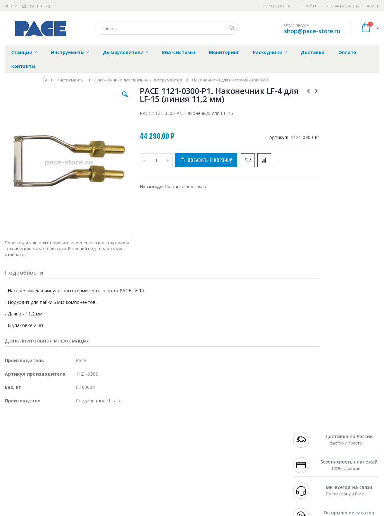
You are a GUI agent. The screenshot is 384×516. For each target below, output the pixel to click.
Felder (56, 447)
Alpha (38, 447)
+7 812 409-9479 (308, 435)
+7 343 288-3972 (308, 441)
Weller (72, 428)
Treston (12, 472)
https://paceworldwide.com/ (129, 511)
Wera (54, 485)
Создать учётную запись (353, 6)
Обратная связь (279, 6)
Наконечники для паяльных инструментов (138, 80)
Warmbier (35, 472)
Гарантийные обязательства (163, 428)
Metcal (53, 435)
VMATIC (81, 472)
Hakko (11, 428)
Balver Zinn (16, 447)
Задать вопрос (148, 472)
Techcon (59, 472)
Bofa (9, 435)
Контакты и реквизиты (252, 428)
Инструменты (71, 80)
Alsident (93, 428)
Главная (45, 79)
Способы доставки (248, 441)
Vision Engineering (23, 460)
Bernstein (14, 485)
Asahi (74, 447)
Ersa (27, 428)
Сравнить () (36, 6)
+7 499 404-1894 (308, 428)
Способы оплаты (246, 453)
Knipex (36, 485)
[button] (111, 99)
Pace (55, 428)
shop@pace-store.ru (312, 31)
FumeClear (30, 435)
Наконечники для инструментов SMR (230, 80)
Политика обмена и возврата (163, 441)
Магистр (101, 435)
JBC (41, 428)
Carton (76, 460)
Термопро (76, 435)
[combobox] (167, 28)
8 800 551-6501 (310, 447)
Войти (311, 6)
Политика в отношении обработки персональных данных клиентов (168, 457)
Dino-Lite (55, 460)
